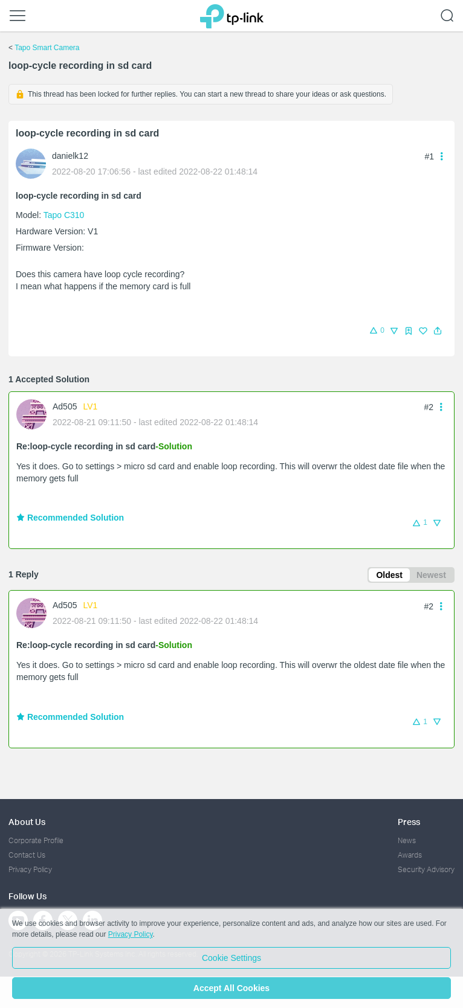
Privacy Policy (30, 869)
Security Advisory (426, 869)
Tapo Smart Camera (47, 47)
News (407, 840)
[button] (437, 331)
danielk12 (70, 156)
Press (409, 822)
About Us (26, 822)
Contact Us (26, 854)
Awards (410, 854)
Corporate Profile (35, 840)
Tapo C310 (64, 215)
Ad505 (65, 406)
